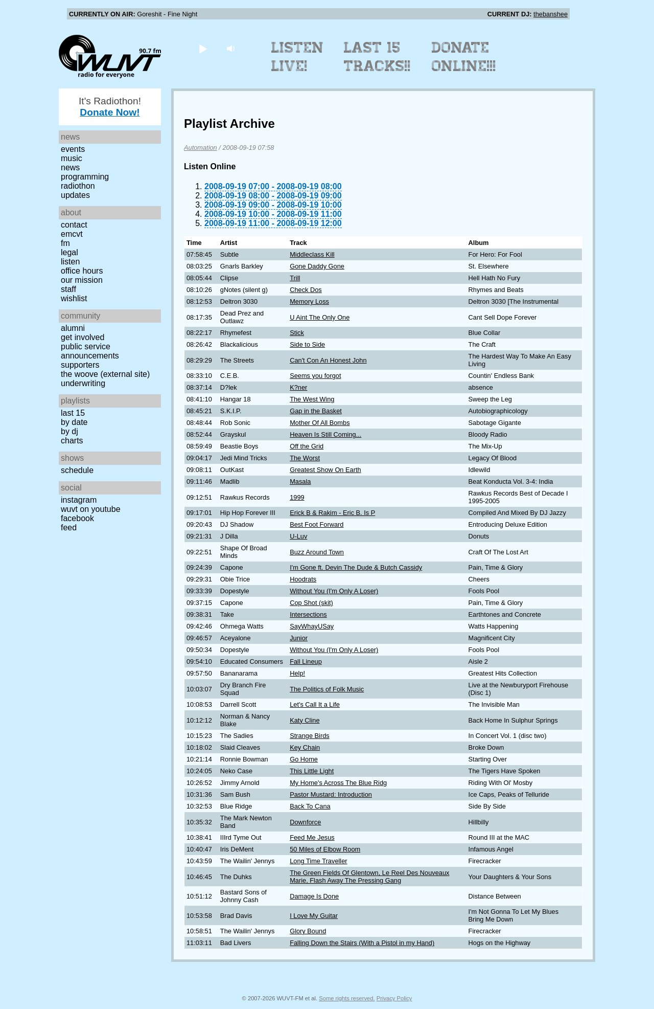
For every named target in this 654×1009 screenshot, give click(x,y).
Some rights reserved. (347, 998)
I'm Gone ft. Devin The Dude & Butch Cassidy (356, 567)
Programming (85, 176)
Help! (297, 673)
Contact (74, 224)
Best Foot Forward (316, 524)
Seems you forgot (315, 375)
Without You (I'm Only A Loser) (334, 591)
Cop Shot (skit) (311, 603)
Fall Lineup (306, 661)
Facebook (77, 518)
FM (65, 243)
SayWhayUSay (312, 626)
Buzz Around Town (317, 552)
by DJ (69, 431)
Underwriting (83, 383)
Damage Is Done (314, 896)
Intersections (308, 614)
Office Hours (82, 270)
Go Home (304, 759)
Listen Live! (297, 56)
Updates (75, 195)
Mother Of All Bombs (319, 423)
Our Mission (82, 280)
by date (74, 422)
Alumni (73, 328)
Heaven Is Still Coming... (325, 434)
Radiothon (78, 186)
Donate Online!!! (464, 56)
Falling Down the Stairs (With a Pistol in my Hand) (362, 943)
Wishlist (74, 298)
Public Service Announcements (90, 351)
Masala (300, 481)
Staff (68, 289)
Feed (69, 527)
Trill (295, 278)
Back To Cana (310, 806)
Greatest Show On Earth (325, 470)
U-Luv (298, 536)
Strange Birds (310, 735)
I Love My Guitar (314, 916)
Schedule (77, 470)
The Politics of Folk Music (327, 689)
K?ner (298, 387)
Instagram (79, 500)
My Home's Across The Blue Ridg (338, 783)
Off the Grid (306, 446)
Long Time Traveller (318, 861)
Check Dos (306, 290)
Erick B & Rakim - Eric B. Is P (332, 513)
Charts (72, 440)
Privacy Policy (394, 998)
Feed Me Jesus (312, 837)
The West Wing (312, 399)
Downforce (305, 822)
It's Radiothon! (110, 107)
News (70, 167)
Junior (299, 638)
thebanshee (550, 14)
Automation (200, 147)
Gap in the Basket (316, 411)
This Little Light (312, 771)
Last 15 (73, 413)
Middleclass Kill (312, 254)
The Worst (305, 458)
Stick (297, 333)
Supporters (80, 365)
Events (73, 149)
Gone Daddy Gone (317, 266)
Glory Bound (308, 931)
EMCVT (72, 234)
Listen (70, 261)
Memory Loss (309, 301)
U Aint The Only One (319, 317)
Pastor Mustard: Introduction (331, 794)
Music (71, 158)
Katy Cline (304, 720)
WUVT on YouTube (91, 509)
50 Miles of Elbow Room (325, 849)
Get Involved (82, 337)
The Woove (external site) (105, 374)
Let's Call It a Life (315, 704)
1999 (297, 497)
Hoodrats (303, 579)
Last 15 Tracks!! (377, 56)
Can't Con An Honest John (328, 360)
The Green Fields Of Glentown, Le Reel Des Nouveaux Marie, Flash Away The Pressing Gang (369, 876)
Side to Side (307, 344)
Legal (69, 252)
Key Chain (305, 747)
